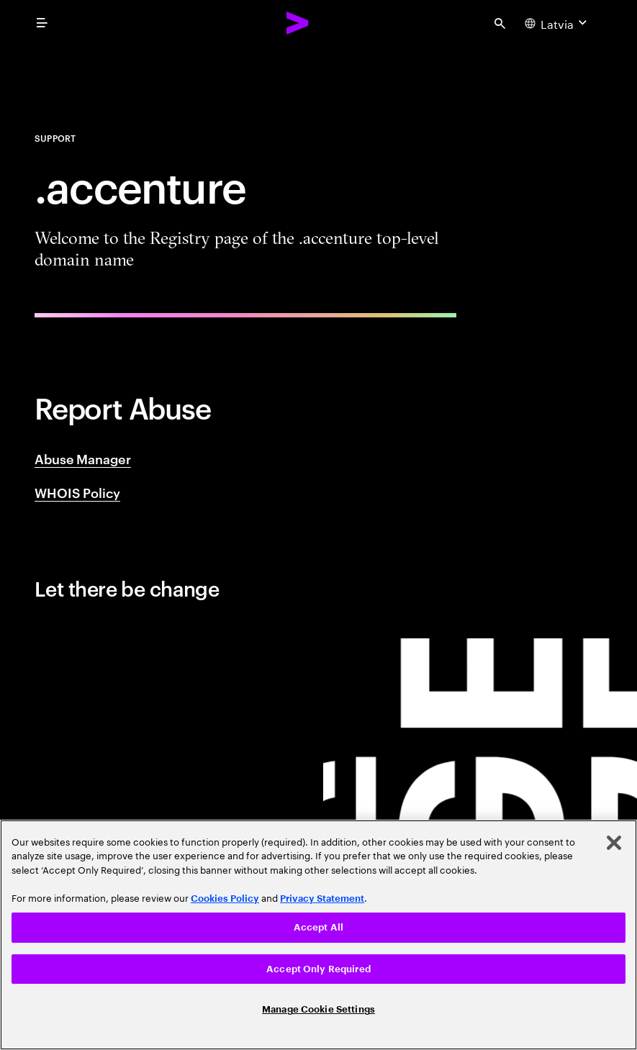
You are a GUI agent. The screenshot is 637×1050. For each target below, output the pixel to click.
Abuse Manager (83, 458)
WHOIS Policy (77, 492)
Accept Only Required (318, 969)
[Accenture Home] (298, 23)
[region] (318, 935)
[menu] (41, 23)
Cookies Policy (225, 898)
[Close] (614, 843)
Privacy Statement (322, 898)
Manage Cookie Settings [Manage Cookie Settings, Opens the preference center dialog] (318, 1009)
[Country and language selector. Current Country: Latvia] (557, 23)
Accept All (318, 927)
